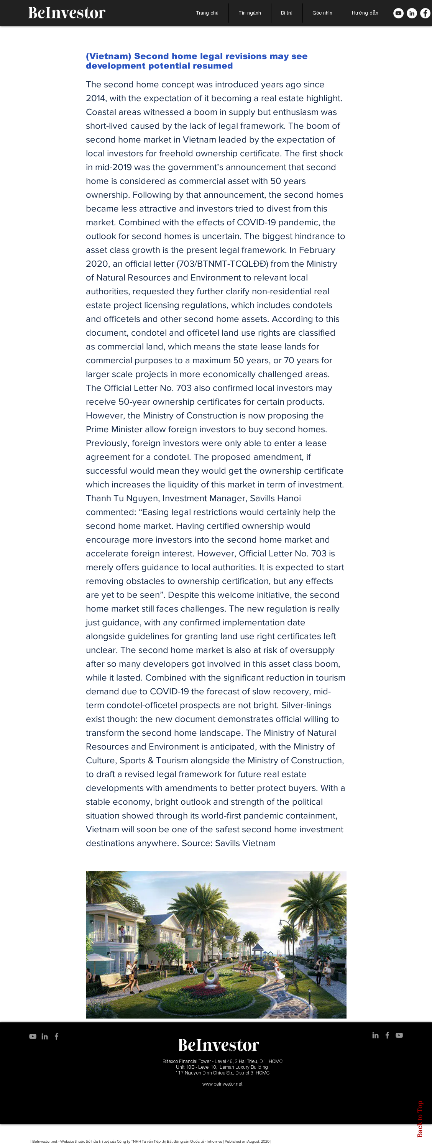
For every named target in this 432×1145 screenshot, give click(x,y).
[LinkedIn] (412, 13)
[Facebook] (425, 13)
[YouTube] (32, 1036)
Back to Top (420, 1119)
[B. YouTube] (398, 13)
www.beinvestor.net (222, 1084)
